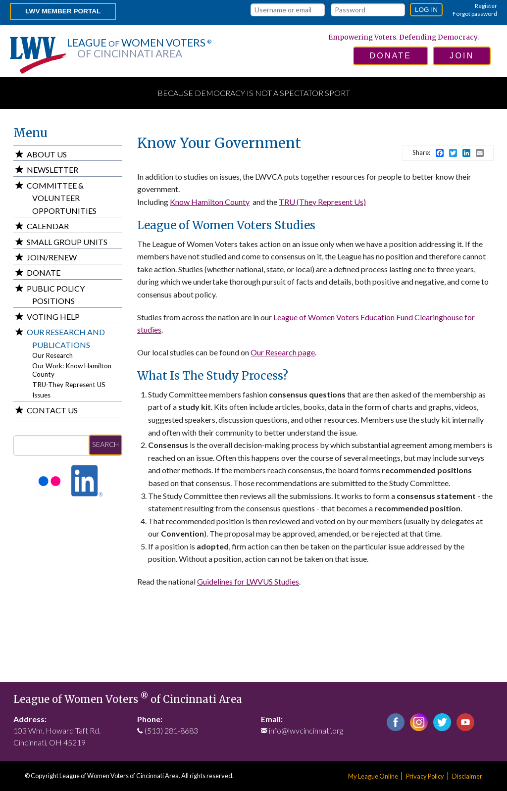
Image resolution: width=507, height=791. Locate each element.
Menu (30, 133)
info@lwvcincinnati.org (306, 730)
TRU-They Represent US (68, 385)
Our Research (52, 355)
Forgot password (475, 13)
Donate (43, 272)
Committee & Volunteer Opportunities (62, 198)
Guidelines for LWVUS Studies (248, 581)
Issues (41, 395)
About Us (47, 154)
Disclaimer (467, 776)
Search (105, 444)
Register (486, 5)
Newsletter (52, 169)
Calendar (48, 226)
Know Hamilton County (210, 201)
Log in (426, 9)
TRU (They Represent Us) (322, 201)
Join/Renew (52, 257)
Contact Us (52, 410)
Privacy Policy (425, 776)
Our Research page (283, 352)
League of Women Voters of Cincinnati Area (127, 699)
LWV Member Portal (63, 11)
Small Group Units (67, 242)
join (462, 55)
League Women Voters (139, 48)
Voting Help (53, 316)
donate (391, 55)
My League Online (373, 776)
